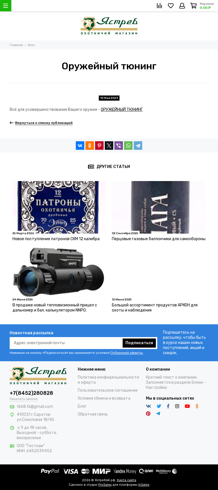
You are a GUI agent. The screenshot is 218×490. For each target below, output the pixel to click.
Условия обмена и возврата (104, 398)
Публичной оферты (126, 353)
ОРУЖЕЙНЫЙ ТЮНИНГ (122, 109)
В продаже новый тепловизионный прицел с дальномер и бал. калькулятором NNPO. (54, 308)
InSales (143, 485)
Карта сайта (126, 480)
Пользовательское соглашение (108, 390)
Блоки (197, 382)
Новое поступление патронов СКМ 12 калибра (56, 238)
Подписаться (139, 342)
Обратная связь (93, 414)
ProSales (105, 485)
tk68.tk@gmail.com (35, 406)
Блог (82, 406)
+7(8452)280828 (31, 393)
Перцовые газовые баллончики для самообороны (159, 238)
